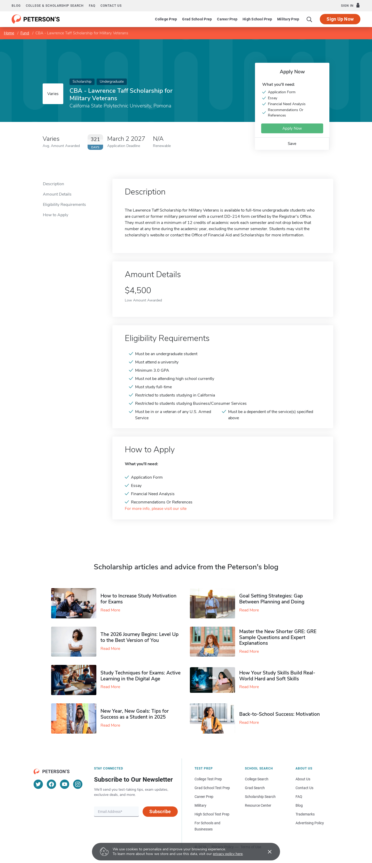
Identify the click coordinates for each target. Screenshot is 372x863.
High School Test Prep (212, 814)
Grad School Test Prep (212, 788)
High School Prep (257, 19)
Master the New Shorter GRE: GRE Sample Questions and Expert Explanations (277, 637)
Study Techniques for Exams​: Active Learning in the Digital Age (140, 676)
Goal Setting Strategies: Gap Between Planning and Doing (271, 599)
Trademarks (305, 814)
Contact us (111, 5)
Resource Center (258, 805)
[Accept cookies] (266, 852)
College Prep (166, 19)
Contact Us (304, 788)
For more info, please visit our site (156, 508)
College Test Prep (208, 779)
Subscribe (160, 811)
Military (200, 805)
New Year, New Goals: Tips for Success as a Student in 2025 (134, 714)
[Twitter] (38, 784)
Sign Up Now (340, 19)
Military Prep (288, 19)
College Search (256, 779)
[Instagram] (77, 784)
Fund (24, 33)
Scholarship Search (260, 797)
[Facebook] (51, 784)
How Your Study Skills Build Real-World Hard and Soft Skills (277, 676)
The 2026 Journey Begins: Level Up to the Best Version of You (139, 637)
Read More (110, 610)
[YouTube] (64, 784)
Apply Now (292, 128)
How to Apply (55, 215)
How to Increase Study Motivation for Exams (138, 599)
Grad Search (255, 788)
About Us (303, 779)
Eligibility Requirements (64, 204)
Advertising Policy (310, 823)
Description (53, 184)
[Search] (309, 19)
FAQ (92, 5)
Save (292, 143)
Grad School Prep (197, 19)
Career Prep (227, 19)
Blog (16, 5)
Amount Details (57, 194)
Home (9, 33)
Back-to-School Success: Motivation (279, 714)
